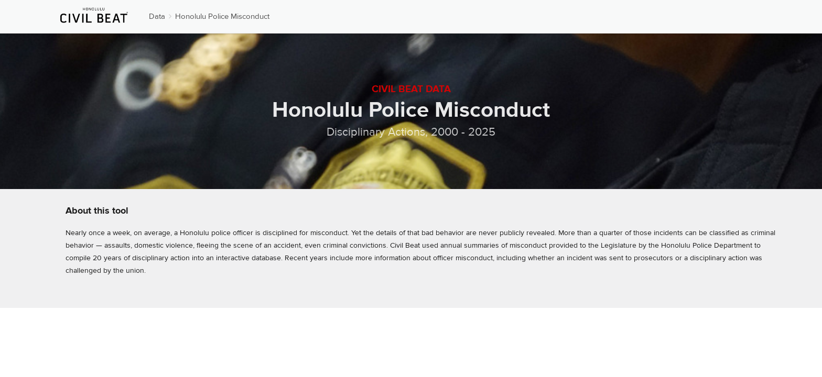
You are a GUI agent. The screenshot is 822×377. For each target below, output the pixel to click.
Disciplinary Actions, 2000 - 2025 (411, 132)
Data (157, 16)
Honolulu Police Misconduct (222, 16)
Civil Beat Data (411, 89)
